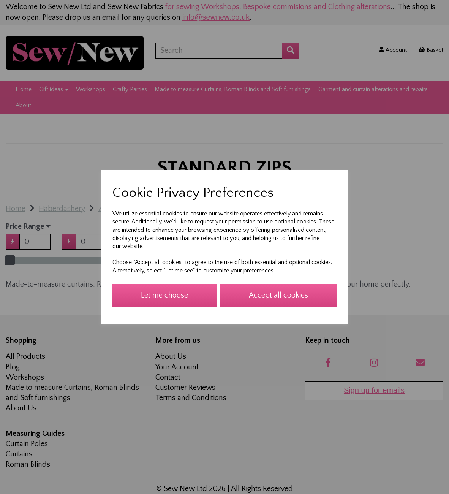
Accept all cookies (278, 295)
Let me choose (164, 295)
